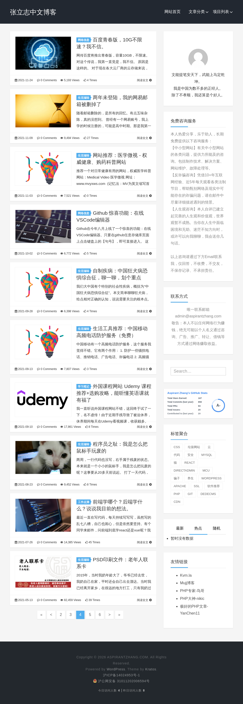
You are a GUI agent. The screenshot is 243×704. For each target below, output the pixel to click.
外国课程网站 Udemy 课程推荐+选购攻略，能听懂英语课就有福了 (113, 393)
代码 (177, 455)
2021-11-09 (24, 138)
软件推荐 (213, 486)
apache (180, 486)
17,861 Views (70, 426)
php (177, 494)
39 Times (92, 600)
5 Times (90, 253)
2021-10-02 (24, 253)
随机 (216, 528)
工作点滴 (84, 502)
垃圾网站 (194, 447)
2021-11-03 (24, 195)
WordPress (116, 669)
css (177, 447)
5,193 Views (69, 80)
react (189, 462)
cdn (177, 501)
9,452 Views (69, 484)
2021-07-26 (24, 542)
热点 (198, 528)
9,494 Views (69, 138)
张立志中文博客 (33, 12)
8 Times (91, 426)
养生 (190, 478)
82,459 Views (70, 600)
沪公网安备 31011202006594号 (121, 681)
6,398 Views (69, 311)
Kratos (150, 669)
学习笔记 (84, 386)
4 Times (90, 80)
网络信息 (84, 40)
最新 (180, 528)
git (190, 494)
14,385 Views (70, 542)
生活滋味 (84, 97)
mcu (206, 470)
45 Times (92, 542)
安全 (190, 455)
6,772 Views (69, 253)
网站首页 (172, 11)
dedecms (208, 494)
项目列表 (221, 11)
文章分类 (197, 11)
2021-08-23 (24, 484)
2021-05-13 (24, 600)
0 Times (90, 195)
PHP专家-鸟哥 (192, 591)
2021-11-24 (24, 80)
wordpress (211, 478)
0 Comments (47, 80)
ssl (197, 486)
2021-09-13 (24, 369)
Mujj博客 (187, 583)
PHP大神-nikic (192, 599)
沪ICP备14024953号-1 (121, 675)
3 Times (90, 369)
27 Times (91, 138)
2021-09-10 (24, 426)
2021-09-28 (24, 311)
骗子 (177, 478)
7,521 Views (69, 195)
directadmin (184, 470)
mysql (206, 455)
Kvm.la (186, 575)
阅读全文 (144, 80)
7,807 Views (69, 369)
